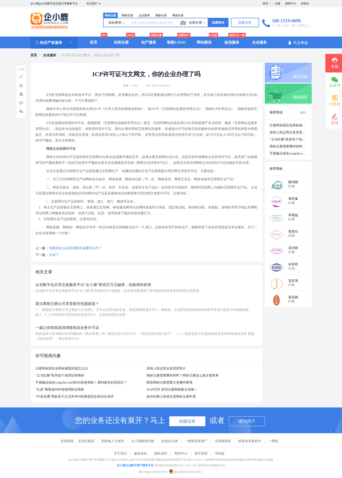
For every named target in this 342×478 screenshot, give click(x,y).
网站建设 (204, 42)
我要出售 (245, 22)
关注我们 (93, 3)
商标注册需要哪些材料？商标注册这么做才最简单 (183, 375)
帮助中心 (181, 453)
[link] (33, 55)
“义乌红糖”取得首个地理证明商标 (59, 375)
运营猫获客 (223, 441)
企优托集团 (86, 441)
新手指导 (201, 453)
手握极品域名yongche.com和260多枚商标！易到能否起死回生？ (81, 382)
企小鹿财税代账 (142, 441)
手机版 (220, 453)
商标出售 (178, 15)
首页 (93, 42)
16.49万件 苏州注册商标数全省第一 (172, 389)
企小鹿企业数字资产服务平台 (135, 465)
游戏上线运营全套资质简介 (166, 368)
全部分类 (197, 23)
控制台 (305, 3)
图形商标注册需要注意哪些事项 (169, 382)
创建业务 (187, 421)
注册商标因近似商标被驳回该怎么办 (61, 368)
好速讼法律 (169, 441)
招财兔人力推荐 (112, 441)
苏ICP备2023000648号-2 (153, 472)
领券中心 (290, 3)
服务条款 (140, 453)
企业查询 (144, 15)
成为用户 (246, 421)
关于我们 (120, 453)
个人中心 (298, 42)
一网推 (273, 441)
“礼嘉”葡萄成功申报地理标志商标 (59, 389)
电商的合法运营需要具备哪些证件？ (75, 248)
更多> (303, 112)
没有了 (54, 255)
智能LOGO (176, 42)
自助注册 (121, 42)
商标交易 (127, 15)
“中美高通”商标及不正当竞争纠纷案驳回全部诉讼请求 (74, 396)
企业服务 (259, 42)
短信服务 (231, 42)
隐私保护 (160, 453)
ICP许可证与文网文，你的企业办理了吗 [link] (91, 55)
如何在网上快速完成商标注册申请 (171, 396)
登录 (265, 3)
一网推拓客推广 (196, 441)
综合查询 (117, 23)
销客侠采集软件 (249, 441)
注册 (277, 3)
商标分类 (161, 15)
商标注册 (110, 15)
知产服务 (148, 42)
